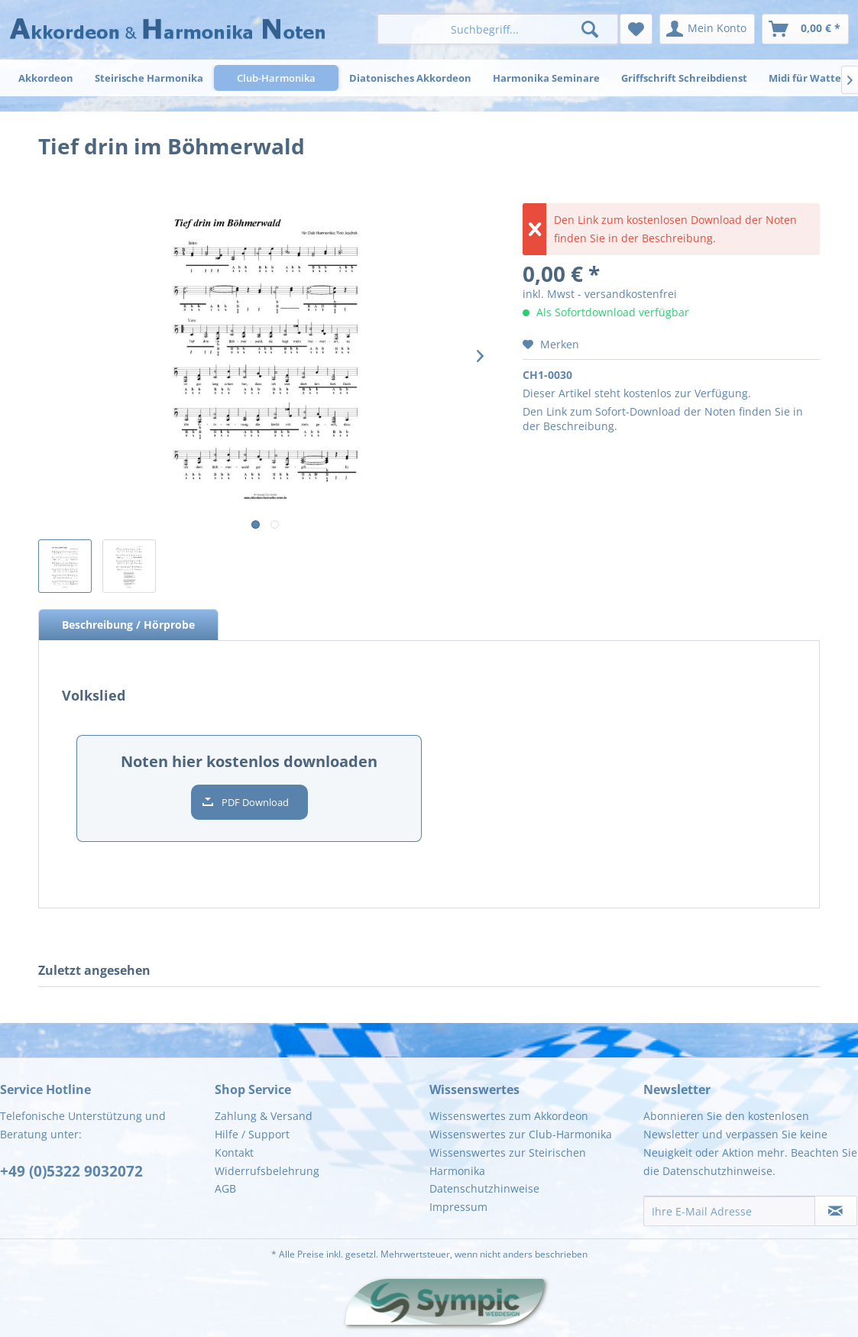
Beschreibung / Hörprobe (128, 624)
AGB (225, 1188)
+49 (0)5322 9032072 (71, 1171)
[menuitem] (497, 29)
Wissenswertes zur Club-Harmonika (520, 1134)
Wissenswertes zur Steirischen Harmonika (507, 1161)
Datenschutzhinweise (484, 1188)
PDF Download (255, 802)
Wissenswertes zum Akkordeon (508, 1116)
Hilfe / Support (252, 1134)
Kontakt (234, 1152)
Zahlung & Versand (263, 1116)
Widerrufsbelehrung (267, 1171)
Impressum (458, 1206)
